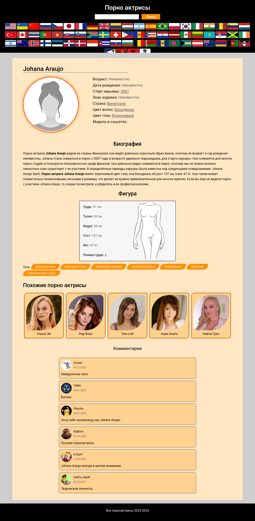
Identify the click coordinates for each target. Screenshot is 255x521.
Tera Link (127, 334)
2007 (125, 91)
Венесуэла (116, 103)
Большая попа (75, 266)
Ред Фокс (86, 334)
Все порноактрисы (120, 510)
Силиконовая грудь (41, 273)
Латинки (197, 266)
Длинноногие (45, 266)
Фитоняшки (173, 266)
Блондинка (124, 109)
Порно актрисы (127, 7)
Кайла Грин (211, 334)
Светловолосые (143, 266)
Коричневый (123, 115)
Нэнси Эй (44, 334)
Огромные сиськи (109, 266)
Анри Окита (169, 334)
